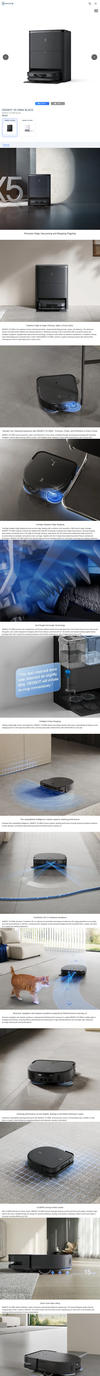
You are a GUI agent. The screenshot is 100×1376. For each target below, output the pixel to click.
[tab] (6, 144)
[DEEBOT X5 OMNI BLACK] (10, 127)
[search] (90, 3)
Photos (42, 103)
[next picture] (94, 57)
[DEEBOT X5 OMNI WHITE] (27, 127)
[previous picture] (5, 57)
